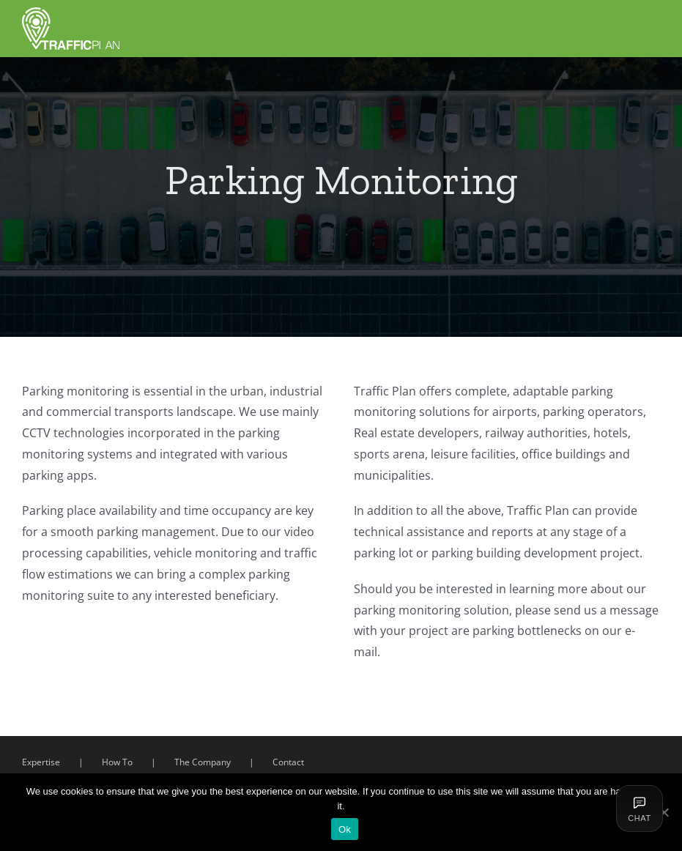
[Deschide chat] (639, 808)
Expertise (41, 766)
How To (117, 766)
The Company (202, 766)
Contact (288, 766)
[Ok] (663, 812)
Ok (344, 829)
